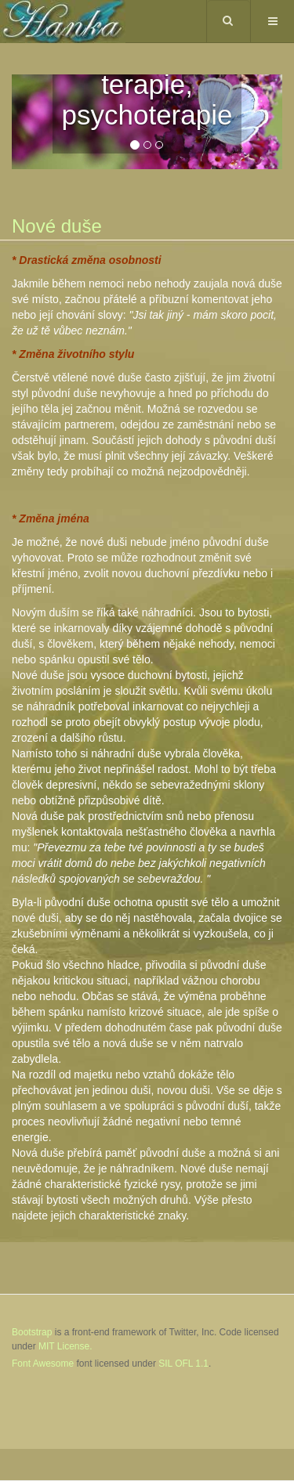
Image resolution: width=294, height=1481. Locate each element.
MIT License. (65, 1346)
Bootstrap (32, 1332)
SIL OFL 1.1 (183, 1363)
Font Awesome (43, 1363)
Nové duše (57, 226)
